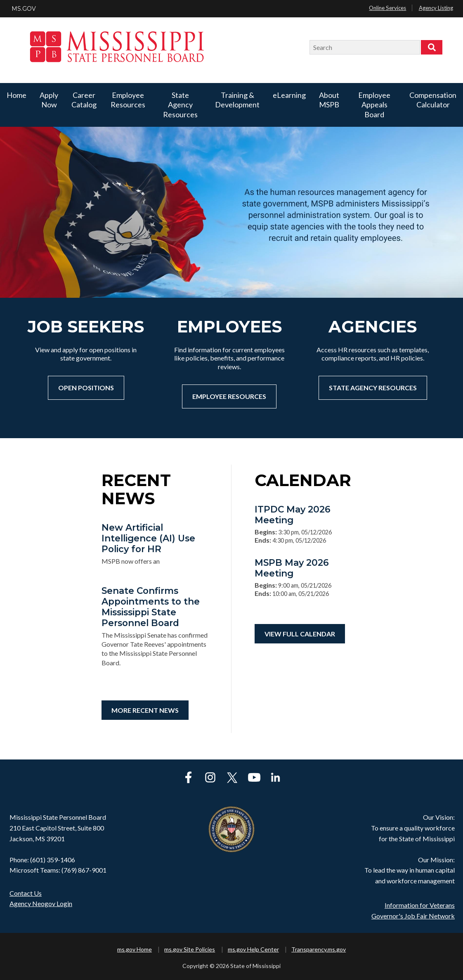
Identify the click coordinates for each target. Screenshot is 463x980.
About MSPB (329, 99)
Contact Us (25, 893)
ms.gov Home (134, 949)
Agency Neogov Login (40, 903)
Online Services (387, 8)
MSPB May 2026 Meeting (292, 568)
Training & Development (237, 99)
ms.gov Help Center (253, 949)
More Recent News (145, 710)
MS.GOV (24, 8)
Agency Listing (436, 8)
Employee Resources (128, 99)
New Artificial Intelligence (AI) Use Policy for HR (148, 538)
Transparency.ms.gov (318, 949)
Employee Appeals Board (374, 104)
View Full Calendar (300, 634)
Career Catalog (84, 99)
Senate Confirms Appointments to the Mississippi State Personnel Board (151, 606)
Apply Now (49, 99)
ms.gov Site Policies (189, 949)
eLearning (289, 95)
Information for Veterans (420, 905)
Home (16, 95)
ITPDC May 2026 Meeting (293, 514)
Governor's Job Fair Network (413, 916)
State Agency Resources (180, 104)
